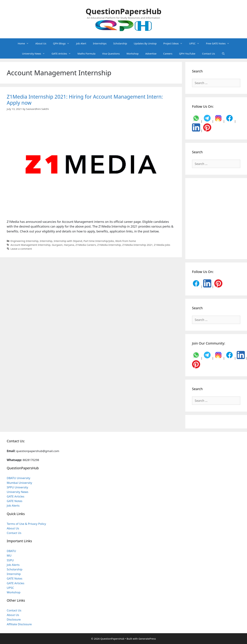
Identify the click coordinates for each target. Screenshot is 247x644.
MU (9, 555)
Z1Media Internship (109, 244)
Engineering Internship (24, 241)
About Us (40, 43)
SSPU (10, 560)
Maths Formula (86, 53)
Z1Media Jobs (162, 244)
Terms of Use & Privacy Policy (26, 524)
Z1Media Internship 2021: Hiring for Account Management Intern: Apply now (85, 99)
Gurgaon (57, 244)
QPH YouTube (187, 53)
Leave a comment (21, 248)
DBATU (11, 551)
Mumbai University (19, 483)
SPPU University (17, 487)
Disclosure (14, 619)
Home (25, 43)
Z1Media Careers (86, 244)
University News (35, 53)
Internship (46, 241)
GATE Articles (63, 53)
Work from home (125, 241)
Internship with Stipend (68, 241)
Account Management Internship (30, 244)
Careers (167, 53)
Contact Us (208, 53)
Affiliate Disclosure (19, 624)
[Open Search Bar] (223, 53)
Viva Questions (111, 53)
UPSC (196, 43)
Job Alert (81, 43)
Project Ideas (174, 43)
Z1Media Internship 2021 (137, 244)
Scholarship (120, 43)
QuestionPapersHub (124, 11)
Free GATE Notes (219, 43)
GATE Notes (14, 501)
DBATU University (18, 478)
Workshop (132, 53)
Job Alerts (13, 505)
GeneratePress (147, 638)
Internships (99, 43)
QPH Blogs (63, 43)
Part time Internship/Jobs (98, 241)
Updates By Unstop (145, 43)
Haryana (69, 244)
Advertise (150, 53)
